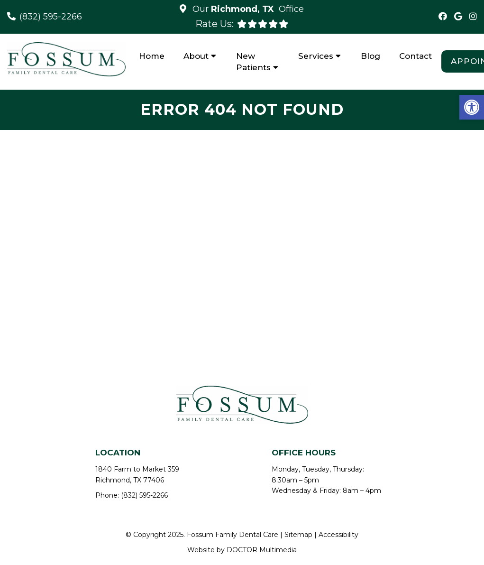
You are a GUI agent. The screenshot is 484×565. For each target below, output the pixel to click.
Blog (370, 56)
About (196, 56)
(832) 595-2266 (50, 16)
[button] (471, 107)
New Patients (253, 61)
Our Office (247, 9)
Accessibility (338, 534)
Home (151, 56)
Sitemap (298, 534)
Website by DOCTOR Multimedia (242, 550)
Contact (415, 56)
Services (315, 56)
